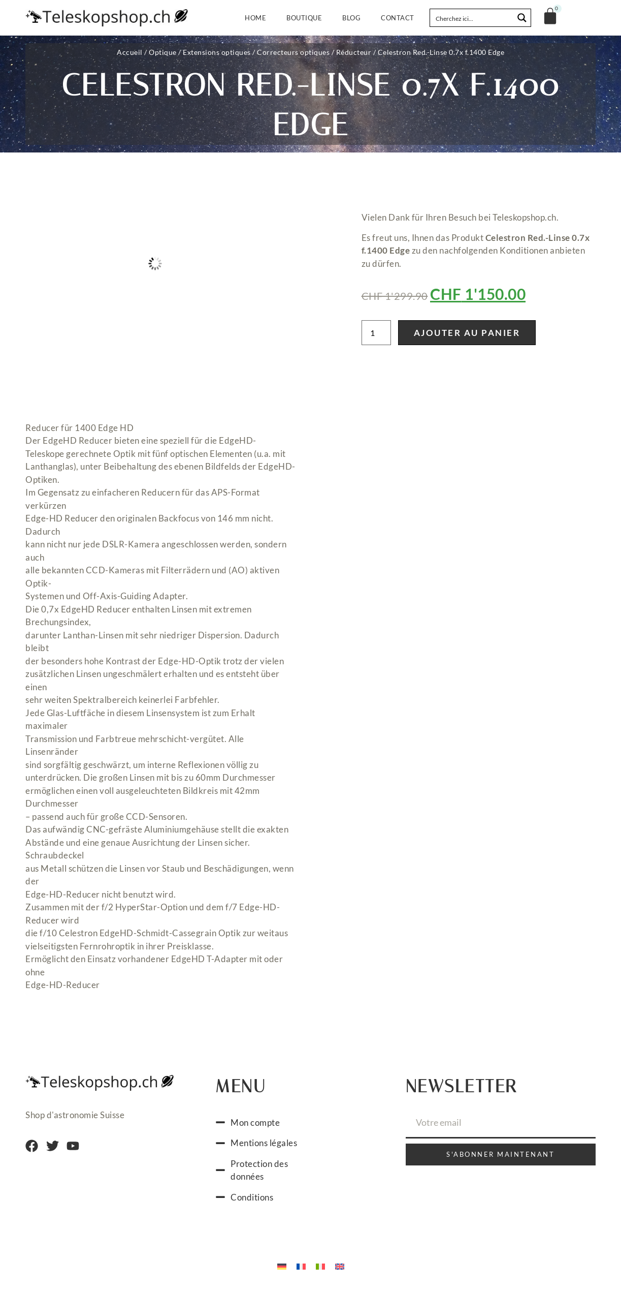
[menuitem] (281, 1265)
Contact (397, 18)
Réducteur (354, 52)
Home (255, 18)
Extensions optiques (217, 52)
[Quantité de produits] (376, 332)
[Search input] (472, 18)
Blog (351, 18)
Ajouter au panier (467, 332)
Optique (163, 52)
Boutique (304, 18)
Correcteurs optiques (293, 52)
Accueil (130, 52)
